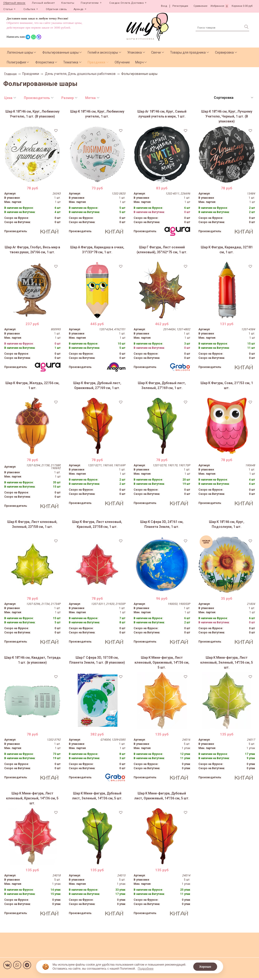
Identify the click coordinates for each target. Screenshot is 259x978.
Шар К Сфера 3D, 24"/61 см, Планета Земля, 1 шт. (161, 524)
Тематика (70, 62)
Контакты (67, 2)
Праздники (96, 62)
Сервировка (224, 52)
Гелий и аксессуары (103, 52)
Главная (10, 74)
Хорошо (205, 966)
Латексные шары (20, 52)
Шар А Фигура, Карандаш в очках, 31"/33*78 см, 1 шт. (97, 249)
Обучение (122, 62)
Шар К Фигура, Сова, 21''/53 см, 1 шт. (227, 385)
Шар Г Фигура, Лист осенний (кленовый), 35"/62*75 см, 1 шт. (162, 249)
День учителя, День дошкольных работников (80, 74)
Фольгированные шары (60, 52)
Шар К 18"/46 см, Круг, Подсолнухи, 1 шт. (226, 524)
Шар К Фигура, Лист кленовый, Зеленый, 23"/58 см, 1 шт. (32, 524)
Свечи (156, 52)
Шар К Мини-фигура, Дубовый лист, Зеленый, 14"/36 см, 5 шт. (97, 795)
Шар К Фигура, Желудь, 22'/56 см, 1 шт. (32, 385)
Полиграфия (16, 62)
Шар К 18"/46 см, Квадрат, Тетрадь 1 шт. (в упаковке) (32, 660)
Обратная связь (56, 9)
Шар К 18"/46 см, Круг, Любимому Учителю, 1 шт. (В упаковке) (32, 114)
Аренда (78, 9)
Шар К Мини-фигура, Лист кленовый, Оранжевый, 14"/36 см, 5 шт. (162, 662)
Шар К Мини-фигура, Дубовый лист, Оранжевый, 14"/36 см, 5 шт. (161, 795)
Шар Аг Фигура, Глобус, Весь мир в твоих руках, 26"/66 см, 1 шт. (32, 249)
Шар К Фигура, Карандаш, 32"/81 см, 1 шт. (227, 249)
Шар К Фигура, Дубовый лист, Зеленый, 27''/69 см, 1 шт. (162, 385)
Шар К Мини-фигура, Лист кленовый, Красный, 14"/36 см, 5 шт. (32, 798)
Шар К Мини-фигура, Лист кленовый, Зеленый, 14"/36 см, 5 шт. (226, 662)
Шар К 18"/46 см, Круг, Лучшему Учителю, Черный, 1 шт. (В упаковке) (226, 116)
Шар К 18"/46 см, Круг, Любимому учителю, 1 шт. (97, 114)
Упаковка (134, 52)
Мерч (139, 62)
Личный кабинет (43, 2)
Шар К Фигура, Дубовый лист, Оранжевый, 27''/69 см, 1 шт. (97, 385)
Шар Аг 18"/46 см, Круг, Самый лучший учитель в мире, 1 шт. (161, 114)
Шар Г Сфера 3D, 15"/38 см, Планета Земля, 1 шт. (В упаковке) (97, 660)
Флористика (44, 62)
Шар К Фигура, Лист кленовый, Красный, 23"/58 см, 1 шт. (97, 524)
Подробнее (145, 968)
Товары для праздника (188, 52)
